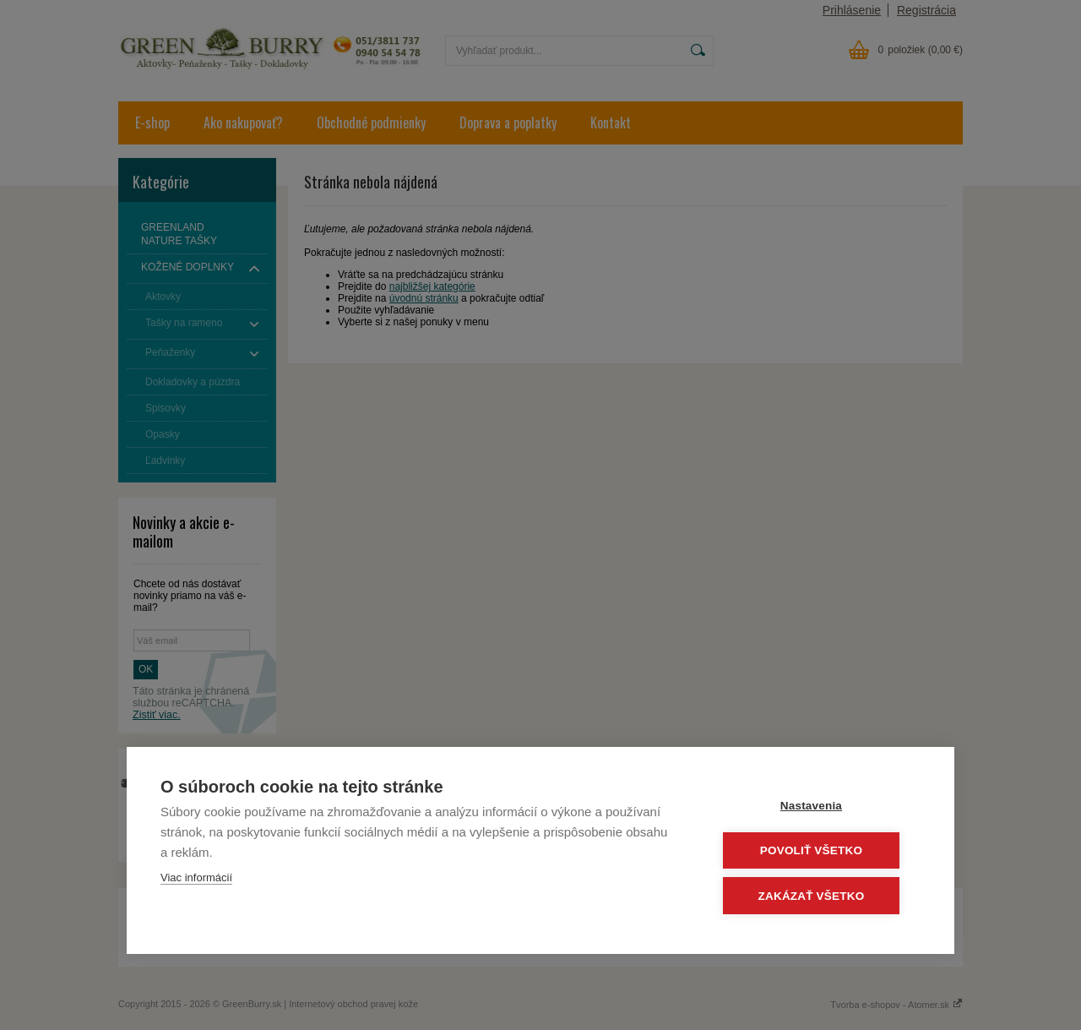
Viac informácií (196, 879)
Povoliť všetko (819, 851)
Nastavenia (819, 806)
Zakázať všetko (819, 896)
